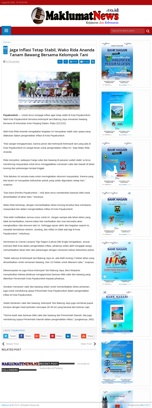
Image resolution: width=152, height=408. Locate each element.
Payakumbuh (18, 330)
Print (73, 61)
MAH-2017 (145, 405)
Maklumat (6, 405)
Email (84, 61)
